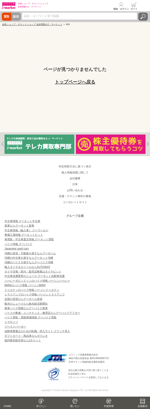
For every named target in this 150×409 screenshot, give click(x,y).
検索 (143, 17)
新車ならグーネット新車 (19, 225)
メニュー (144, 6)
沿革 (75, 184)
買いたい (75, 406)
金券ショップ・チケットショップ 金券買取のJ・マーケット (32, 24)
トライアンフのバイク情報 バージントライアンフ (35, 294)
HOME (7, 406)
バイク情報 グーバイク (18, 244)
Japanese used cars (17, 248)
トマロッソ (11, 322)
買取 (6, 16)
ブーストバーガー (15, 326)
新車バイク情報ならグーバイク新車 (26, 308)
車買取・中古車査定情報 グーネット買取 (29, 239)
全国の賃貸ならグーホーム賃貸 (23, 299)
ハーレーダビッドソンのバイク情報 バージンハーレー (37, 280)
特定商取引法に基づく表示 (75, 166)
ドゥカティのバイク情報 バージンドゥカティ (32, 290)
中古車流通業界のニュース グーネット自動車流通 (35, 276)
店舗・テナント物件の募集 (75, 196)
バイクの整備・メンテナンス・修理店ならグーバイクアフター (42, 313)
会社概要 (75, 178)
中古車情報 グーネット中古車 (22, 221)
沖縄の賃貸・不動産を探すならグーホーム (30, 253)
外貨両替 (109, 406)
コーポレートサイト (75, 202)
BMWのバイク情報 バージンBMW (25, 285)
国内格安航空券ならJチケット (23, 340)
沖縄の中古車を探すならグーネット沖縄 (29, 257)
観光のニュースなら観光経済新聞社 (26, 303)
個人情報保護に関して (75, 172)
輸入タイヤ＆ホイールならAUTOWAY (27, 267)
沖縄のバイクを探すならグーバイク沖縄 (29, 262)
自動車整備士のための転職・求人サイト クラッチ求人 (37, 331)
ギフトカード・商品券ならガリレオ (26, 335)
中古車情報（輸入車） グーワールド (26, 230)
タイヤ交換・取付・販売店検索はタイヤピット (33, 271)
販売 (16, 16)
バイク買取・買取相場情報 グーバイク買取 (31, 317)
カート (134, 9)
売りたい (41, 406)
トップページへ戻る (75, 81)
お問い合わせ (75, 190)
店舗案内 (143, 406)
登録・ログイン (121, 9)
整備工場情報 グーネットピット (24, 234)
